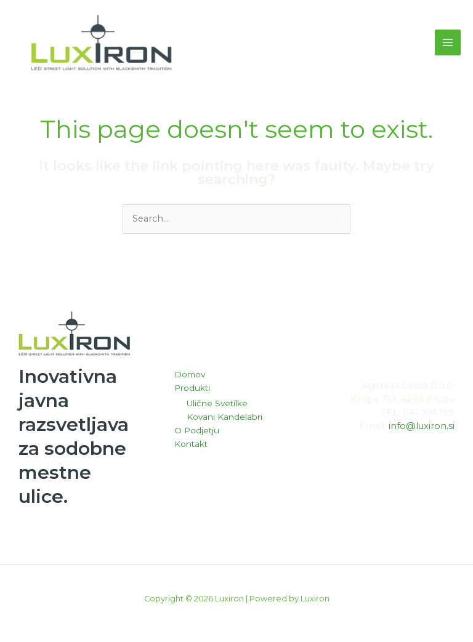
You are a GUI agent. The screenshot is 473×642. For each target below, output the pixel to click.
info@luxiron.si (422, 428)
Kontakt (191, 446)
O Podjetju (196, 433)
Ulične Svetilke (217, 406)
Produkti (192, 390)
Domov (189, 377)
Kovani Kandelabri (224, 420)
